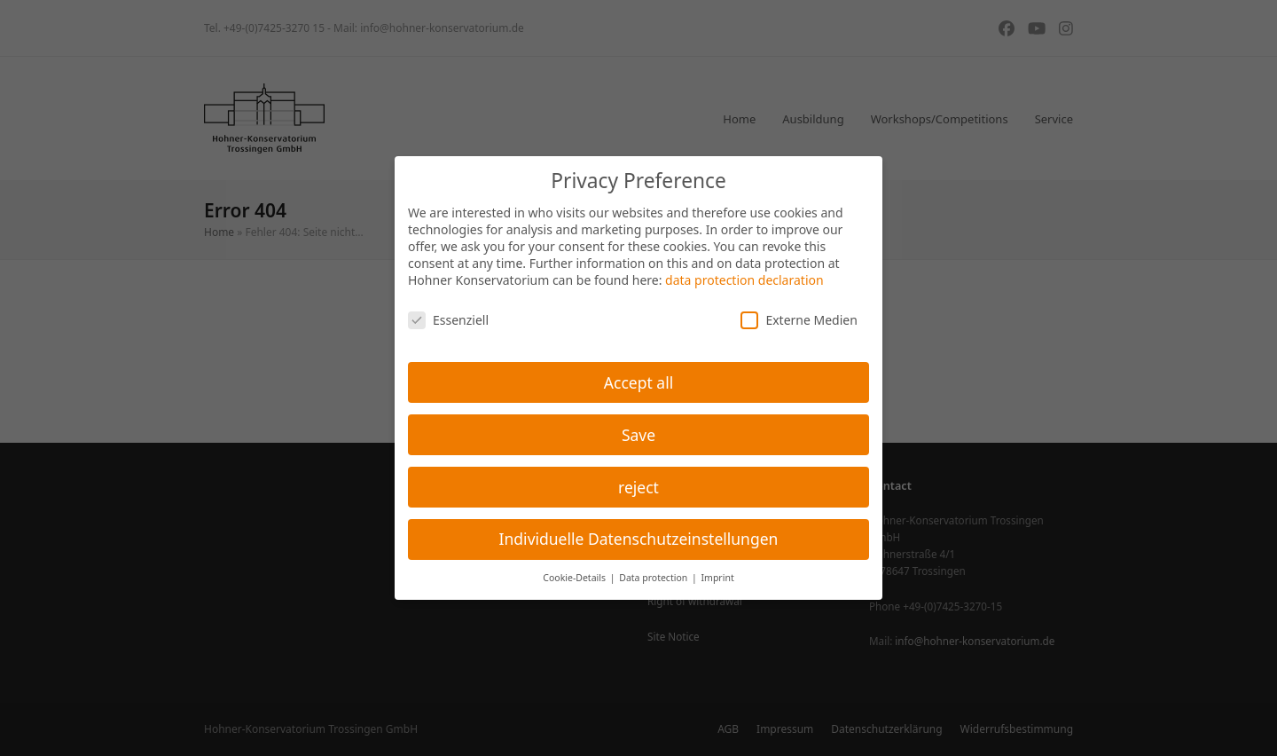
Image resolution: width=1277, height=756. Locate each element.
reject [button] (638, 487)
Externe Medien (798, 319)
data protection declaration (744, 280)
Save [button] (638, 434)
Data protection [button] (654, 577)
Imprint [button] (717, 577)
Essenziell (448, 319)
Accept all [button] (638, 382)
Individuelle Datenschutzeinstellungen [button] (639, 538)
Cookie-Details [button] (575, 577)
